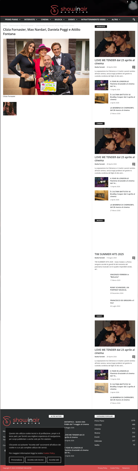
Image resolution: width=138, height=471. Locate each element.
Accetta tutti (54, 460)
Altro (116, 19)
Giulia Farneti (100, 67)
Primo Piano (12, 19)
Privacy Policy (102, 468)
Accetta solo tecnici (35, 460)
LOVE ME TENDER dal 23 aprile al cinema (115, 61)
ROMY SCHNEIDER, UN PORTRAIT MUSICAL (119, 288)
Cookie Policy (49, 453)
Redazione (126, 468)
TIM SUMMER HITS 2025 (109, 254)
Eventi (72, 19)
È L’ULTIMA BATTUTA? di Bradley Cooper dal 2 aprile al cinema (122, 97)
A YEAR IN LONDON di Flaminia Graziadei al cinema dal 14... (122, 83)
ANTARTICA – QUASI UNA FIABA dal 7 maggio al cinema (76, 423)
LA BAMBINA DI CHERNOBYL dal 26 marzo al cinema (122, 109)
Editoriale (98, 441)
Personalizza (16, 460)
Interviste (30, 19)
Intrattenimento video (94, 19)
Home (5, 25)
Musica (60, 19)
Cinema (46, 19)
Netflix (97, 445)
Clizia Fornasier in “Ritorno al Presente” (21, 25)
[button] (134, 19)
